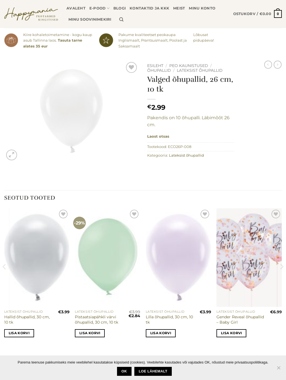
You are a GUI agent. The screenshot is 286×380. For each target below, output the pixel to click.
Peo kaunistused (188, 65)
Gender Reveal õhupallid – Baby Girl (240, 319)
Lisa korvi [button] (19, 333)
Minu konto (202, 8)
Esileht (155, 65)
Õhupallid (159, 70)
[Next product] (268, 64)
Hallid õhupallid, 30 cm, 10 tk (27, 319)
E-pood (99, 8)
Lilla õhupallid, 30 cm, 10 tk (169, 319)
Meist (179, 8)
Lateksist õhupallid (200, 70)
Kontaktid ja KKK (149, 8)
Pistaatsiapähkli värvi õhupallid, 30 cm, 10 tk (96, 319)
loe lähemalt (153, 371)
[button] (257, 14)
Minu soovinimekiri (89, 19)
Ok (124, 371)
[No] (278, 369)
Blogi (119, 8)
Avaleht (75, 8)
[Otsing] (121, 19)
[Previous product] (278, 64)
